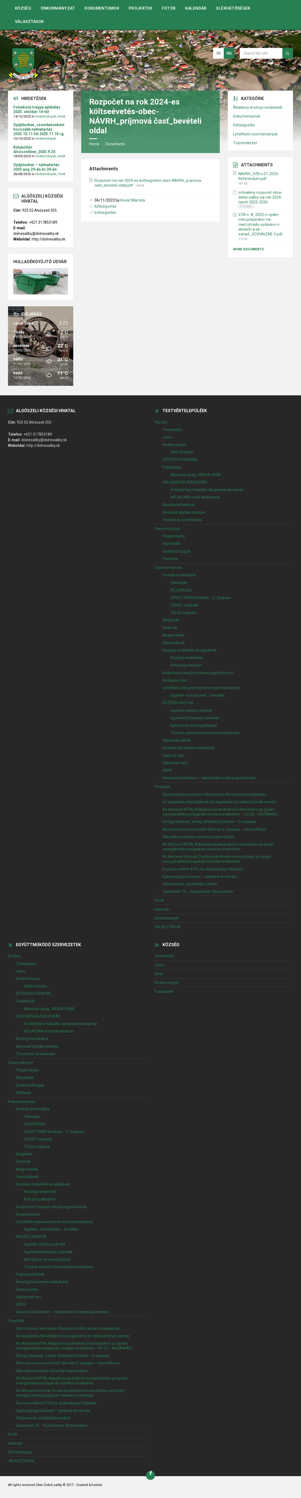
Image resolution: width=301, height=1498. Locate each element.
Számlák (169, 627)
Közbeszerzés (174, 680)
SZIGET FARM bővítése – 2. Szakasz (200, 598)
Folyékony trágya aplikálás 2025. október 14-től (36, 109)
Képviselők (171, 543)
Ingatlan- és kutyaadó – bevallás (197, 695)
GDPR (167, 770)
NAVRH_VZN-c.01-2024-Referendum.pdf (258, 176)
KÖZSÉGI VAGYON (177, 703)
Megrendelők (173, 635)
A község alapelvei (186, 665)
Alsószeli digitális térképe (183, 512)
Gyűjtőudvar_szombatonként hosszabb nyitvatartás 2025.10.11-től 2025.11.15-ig (38, 129)
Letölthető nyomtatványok (255, 134)
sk (218, 53)
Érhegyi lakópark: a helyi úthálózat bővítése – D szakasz (209, 822)
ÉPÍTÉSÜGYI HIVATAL (180, 459)
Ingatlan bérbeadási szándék (194, 718)
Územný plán (173, 755)
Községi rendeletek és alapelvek (189, 650)
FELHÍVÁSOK (181, 590)
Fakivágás (178, 582)
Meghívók (170, 620)
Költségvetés (105, 206)
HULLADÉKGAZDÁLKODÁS (184, 482)
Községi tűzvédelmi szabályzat (188, 748)
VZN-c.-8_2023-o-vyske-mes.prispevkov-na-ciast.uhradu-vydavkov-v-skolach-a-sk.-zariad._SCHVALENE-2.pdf (260, 224)
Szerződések (173, 643)
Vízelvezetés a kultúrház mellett (189, 884)
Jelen (167, 437)
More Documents (248, 249)
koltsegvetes (105, 212)
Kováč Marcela (132, 200)
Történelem (172, 430)
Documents (115, 144)
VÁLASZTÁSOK (29, 21)
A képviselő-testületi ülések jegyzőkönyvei (197, 673)
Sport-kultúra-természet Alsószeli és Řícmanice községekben (214, 794)
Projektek (140, 8)
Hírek (61, 116)
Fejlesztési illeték (176, 740)
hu (229, 53)
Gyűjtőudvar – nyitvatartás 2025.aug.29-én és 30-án (36, 167)
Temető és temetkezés (182, 520)
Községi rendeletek (186, 658)
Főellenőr (170, 559)
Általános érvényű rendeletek (257, 107)
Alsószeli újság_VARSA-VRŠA (195, 475)
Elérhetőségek (233, 8)
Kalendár (195, 8)
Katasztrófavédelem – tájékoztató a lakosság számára (208, 778)
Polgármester (174, 536)
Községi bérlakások (178, 505)
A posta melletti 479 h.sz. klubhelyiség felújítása (202, 869)
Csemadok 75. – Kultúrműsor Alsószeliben (198, 891)
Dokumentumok (101, 8)
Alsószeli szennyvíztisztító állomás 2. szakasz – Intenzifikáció (214, 829)
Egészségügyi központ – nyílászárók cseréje (199, 876)
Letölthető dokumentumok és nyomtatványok (200, 688)
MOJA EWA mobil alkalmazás (195, 497)
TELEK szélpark (183, 613)
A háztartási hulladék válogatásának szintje (207, 490)
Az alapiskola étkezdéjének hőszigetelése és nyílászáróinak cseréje (219, 802)
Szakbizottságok (176, 551)
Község (23, 8)
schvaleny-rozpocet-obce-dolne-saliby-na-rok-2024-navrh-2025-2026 (260, 197)
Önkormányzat (58, 8)
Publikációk (171, 467)
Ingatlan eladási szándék (191, 710)
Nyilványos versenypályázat (193, 725)
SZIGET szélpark (184, 605)
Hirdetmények (45, 116)
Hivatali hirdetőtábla (179, 575)
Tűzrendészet (245, 143)
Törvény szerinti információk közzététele (204, 733)
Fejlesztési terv (175, 763)
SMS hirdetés (181, 452)
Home (94, 144)
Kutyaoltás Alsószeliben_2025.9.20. (34, 149)
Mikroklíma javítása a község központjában (198, 837)
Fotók (169, 8)
